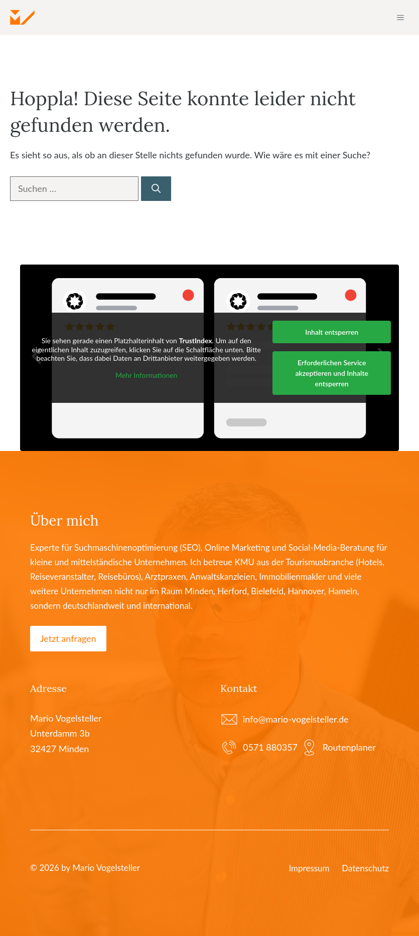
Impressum (309, 868)
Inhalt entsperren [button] (331, 332)
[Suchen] (156, 188)
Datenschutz (365, 868)
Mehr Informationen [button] (146, 374)
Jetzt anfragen (68, 638)
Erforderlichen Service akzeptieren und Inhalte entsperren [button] (331, 373)
